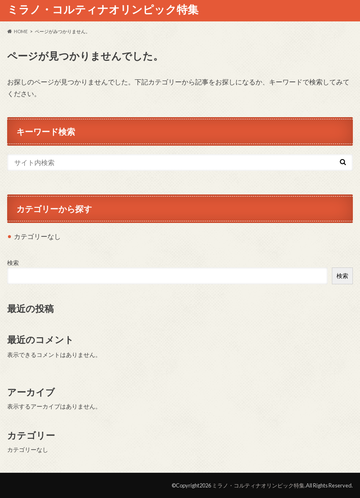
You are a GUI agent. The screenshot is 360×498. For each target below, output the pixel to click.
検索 (13, 262)
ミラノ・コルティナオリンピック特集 (102, 9)
